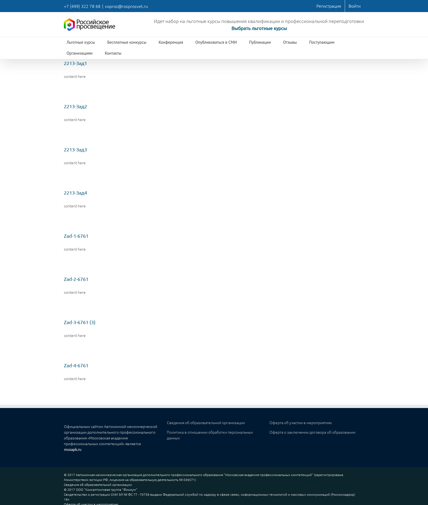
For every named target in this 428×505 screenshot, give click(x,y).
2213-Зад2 (75, 106)
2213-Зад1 (75, 63)
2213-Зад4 (75, 192)
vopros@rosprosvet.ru (126, 6)
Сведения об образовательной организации (206, 422)
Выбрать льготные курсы (259, 28)
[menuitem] (329, 6)
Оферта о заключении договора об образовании (312, 432)
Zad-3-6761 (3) (80, 322)
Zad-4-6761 (76, 365)
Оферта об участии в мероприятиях (300, 422)
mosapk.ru (72, 449)
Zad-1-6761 (76, 236)
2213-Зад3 (75, 149)
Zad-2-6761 (76, 279)
